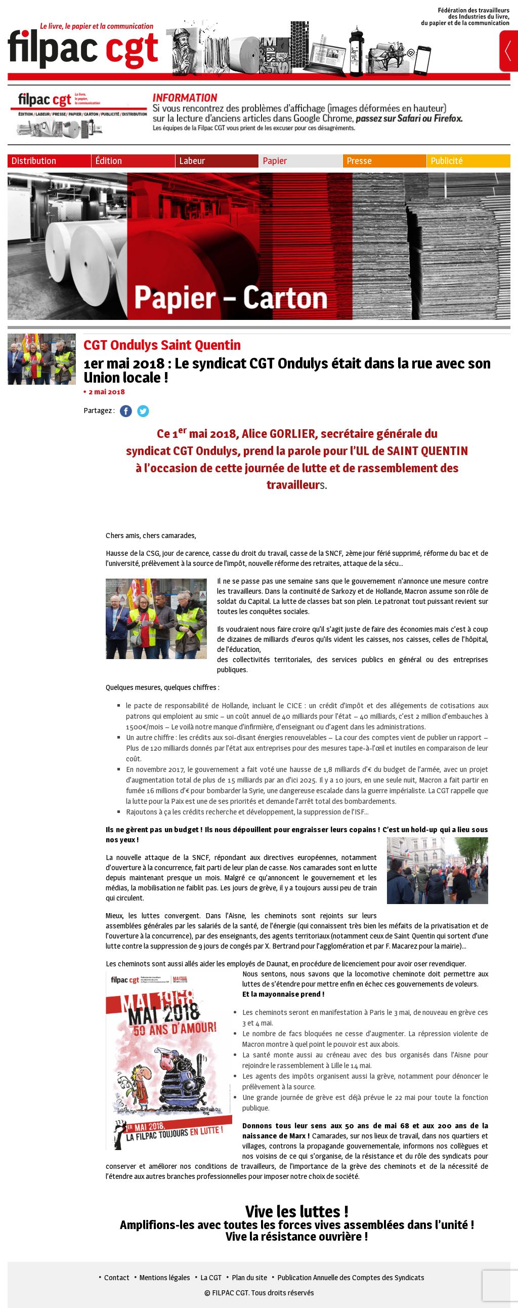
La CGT (211, 1277)
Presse (359, 160)
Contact (117, 1277)
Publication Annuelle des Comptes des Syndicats (350, 1277)
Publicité (446, 160)
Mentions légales (165, 1277)
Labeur (192, 160)
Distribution (33, 160)
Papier (275, 160)
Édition (108, 160)
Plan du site (249, 1277)
